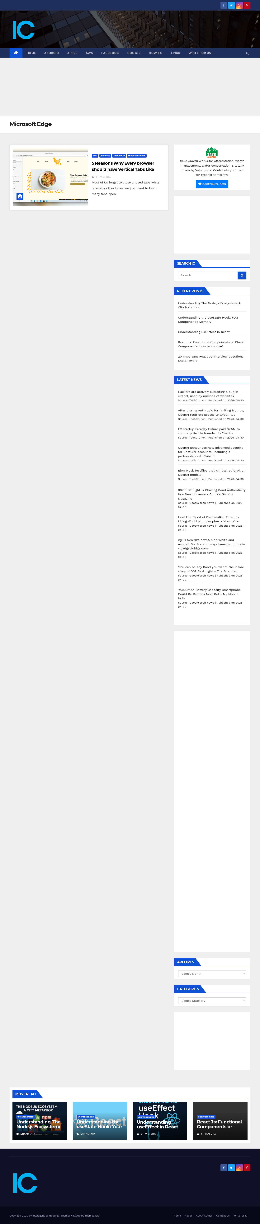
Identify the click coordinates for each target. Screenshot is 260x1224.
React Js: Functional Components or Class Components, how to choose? (219, 1129)
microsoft (119, 156)
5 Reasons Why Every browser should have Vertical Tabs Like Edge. (123, 169)
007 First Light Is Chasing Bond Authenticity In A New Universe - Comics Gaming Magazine (212, 494)
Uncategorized (25, 1117)
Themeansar (92, 1215)
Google (133, 53)
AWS (89, 53)
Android (51, 53)
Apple (72, 53)
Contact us (223, 1215)
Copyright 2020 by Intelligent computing (34, 1215)
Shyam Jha (101, 177)
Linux (175, 53)
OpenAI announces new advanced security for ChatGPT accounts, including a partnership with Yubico (210, 452)
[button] (247, 53)
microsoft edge (136, 156)
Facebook (110, 53)
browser (105, 156)
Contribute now (212, 184)
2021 (95, 156)
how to (156, 53)
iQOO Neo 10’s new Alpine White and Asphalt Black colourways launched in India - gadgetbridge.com (211, 544)
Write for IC (241, 1215)
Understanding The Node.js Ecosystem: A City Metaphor (38, 1126)
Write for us (200, 53)
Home (31, 53)
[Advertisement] (130, 87)
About (188, 1215)
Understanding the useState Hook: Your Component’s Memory (99, 1129)
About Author (204, 1215)
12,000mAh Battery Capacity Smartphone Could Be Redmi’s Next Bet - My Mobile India (209, 594)
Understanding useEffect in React (204, 332)
